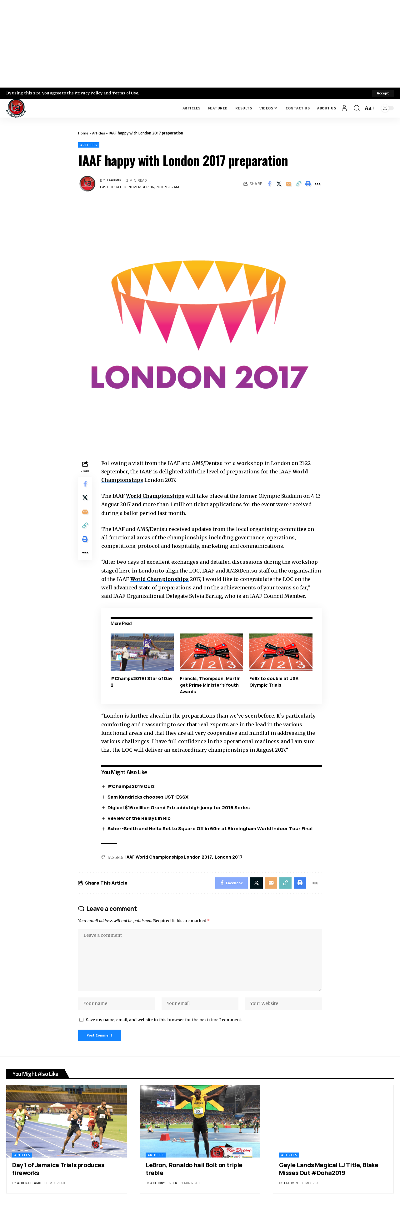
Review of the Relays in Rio (140, 827)
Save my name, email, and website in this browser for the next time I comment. (164, 1035)
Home (83, 133)
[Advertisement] (200, 44)
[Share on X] (278, 184)
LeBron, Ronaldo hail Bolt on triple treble (194, 1186)
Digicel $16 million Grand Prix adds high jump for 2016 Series (180, 816)
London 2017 (232, 866)
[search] (357, 108)
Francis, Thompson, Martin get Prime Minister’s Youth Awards (211, 693)
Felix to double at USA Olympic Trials (274, 690)
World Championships (157, 496)
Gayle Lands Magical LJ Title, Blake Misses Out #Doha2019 (328, 1186)
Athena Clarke (29, 1200)
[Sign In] (344, 108)
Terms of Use (127, 92)
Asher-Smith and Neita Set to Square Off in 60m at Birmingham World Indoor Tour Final (211, 837)
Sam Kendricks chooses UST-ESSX (149, 805)
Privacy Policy (89, 92)
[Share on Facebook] (269, 184)
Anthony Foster (163, 1200)
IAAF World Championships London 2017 (171, 866)
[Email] (288, 184)
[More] (317, 184)
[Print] (307, 184)
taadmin (115, 181)
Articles (99, 133)
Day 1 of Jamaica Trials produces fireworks (58, 1186)
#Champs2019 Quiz (132, 795)
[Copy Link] (298, 184)
